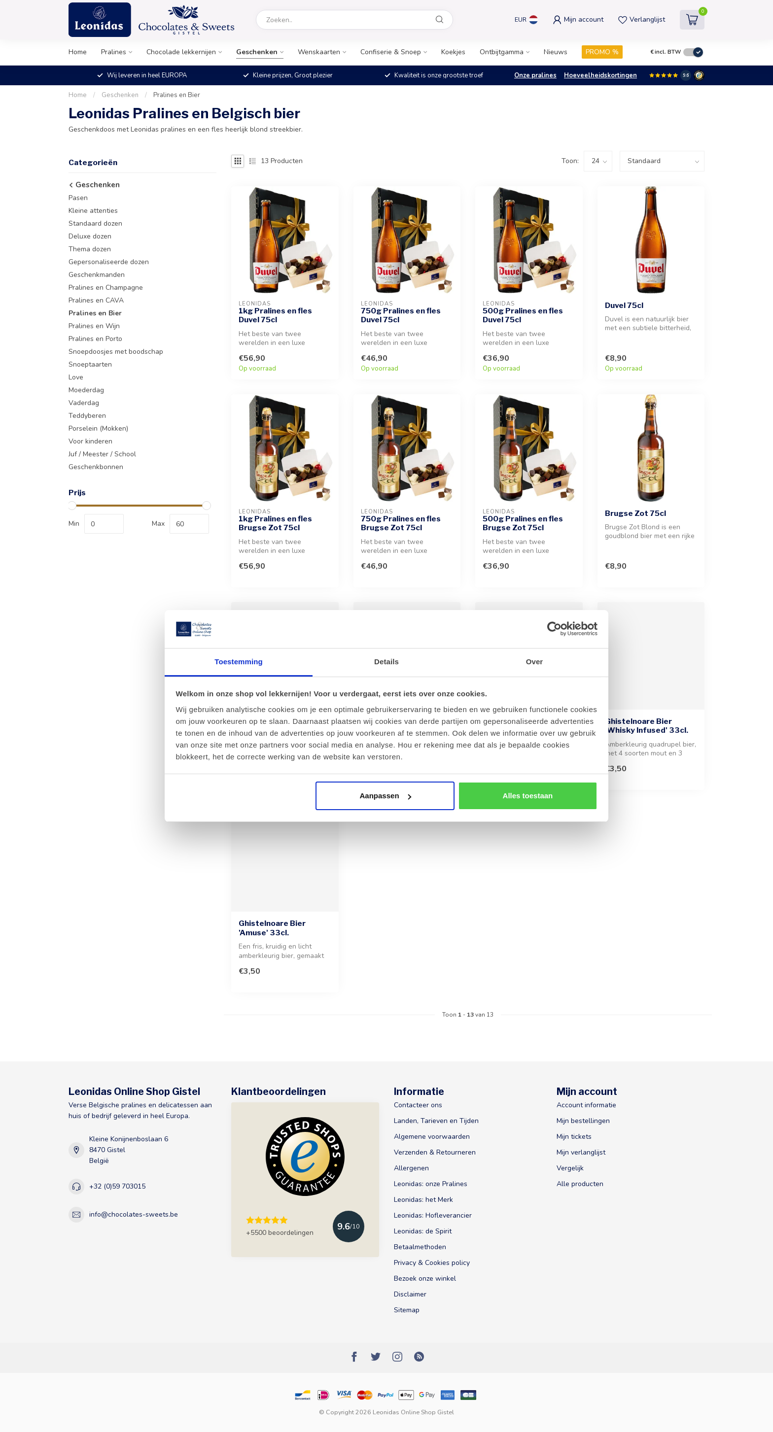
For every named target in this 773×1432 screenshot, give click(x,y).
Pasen (78, 198)
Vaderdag (84, 403)
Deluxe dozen (90, 236)
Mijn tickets (574, 1136)
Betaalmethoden (420, 1247)
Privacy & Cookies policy (432, 1262)
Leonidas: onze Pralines (430, 1184)
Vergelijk (570, 1168)
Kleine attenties (93, 210)
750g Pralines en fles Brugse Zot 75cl (401, 523)
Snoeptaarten (90, 364)
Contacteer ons (418, 1105)
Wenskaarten (319, 52)
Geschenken (257, 52)
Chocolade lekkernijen (181, 52)
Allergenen (411, 1168)
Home (78, 52)
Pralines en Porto (95, 338)
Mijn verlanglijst (581, 1152)
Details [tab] (386, 661)
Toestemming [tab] (238, 661)
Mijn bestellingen (583, 1120)
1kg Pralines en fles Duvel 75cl (275, 315)
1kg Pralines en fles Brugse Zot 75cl (275, 523)
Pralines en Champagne (106, 287)
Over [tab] (534, 661)
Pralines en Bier (176, 95)
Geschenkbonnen (96, 467)
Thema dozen (90, 249)
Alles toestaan (528, 795)
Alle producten (580, 1184)
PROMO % (602, 52)
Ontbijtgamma (502, 52)
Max (158, 523)
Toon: (570, 161)
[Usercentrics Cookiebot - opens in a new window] (554, 628)
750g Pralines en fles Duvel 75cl (401, 315)
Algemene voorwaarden (432, 1136)
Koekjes (453, 52)
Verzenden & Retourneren (435, 1152)
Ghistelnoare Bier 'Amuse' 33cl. (272, 928)
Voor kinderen (90, 441)
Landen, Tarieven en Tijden (436, 1120)
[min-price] (104, 524)
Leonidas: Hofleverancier (433, 1215)
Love (76, 377)
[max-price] (189, 524)
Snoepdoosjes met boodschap (116, 351)
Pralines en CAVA (96, 300)
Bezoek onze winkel (425, 1278)
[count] (598, 161)
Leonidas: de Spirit (423, 1231)
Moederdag (86, 390)
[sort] (662, 161)
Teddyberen (87, 415)
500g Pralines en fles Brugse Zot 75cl (523, 523)
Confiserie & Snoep (390, 52)
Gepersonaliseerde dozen (109, 262)
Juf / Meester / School (102, 454)
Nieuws (555, 52)
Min (74, 523)
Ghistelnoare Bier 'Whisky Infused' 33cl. (646, 726)
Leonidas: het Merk (423, 1199)
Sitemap (407, 1310)
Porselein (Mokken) (98, 428)
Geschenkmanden (97, 274)
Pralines (113, 52)
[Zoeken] (439, 20)
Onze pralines (535, 75)
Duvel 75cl (624, 305)
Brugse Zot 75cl (635, 513)
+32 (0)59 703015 (117, 1186)
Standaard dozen (95, 223)
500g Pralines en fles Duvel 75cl (523, 315)
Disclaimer (410, 1294)
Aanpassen (385, 795)
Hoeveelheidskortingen (600, 75)
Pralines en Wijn (94, 326)
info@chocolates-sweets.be (133, 1214)
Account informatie (586, 1105)
